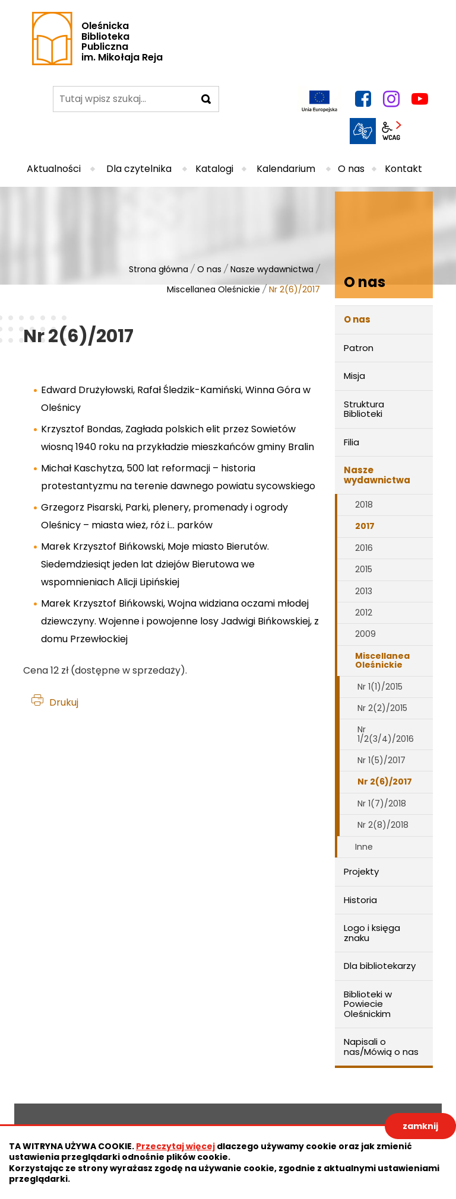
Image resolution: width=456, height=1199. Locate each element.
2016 (364, 548)
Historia (360, 900)
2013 (363, 591)
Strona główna (158, 269)
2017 (365, 526)
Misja (354, 375)
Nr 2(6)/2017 (384, 781)
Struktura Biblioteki (364, 409)
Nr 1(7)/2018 (381, 803)
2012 (363, 612)
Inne (364, 847)
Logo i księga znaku (372, 932)
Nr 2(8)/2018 (382, 825)
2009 (365, 634)
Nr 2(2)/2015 (382, 708)
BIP (420, 131)
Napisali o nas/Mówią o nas (381, 1046)
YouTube (420, 99)
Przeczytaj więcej (175, 1146)
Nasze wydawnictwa (272, 269)
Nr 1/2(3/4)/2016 (385, 733)
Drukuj (63, 702)
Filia (351, 442)
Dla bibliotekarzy (380, 965)
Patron (358, 348)
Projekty (361, 871)
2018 (364, 505)
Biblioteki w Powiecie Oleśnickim (368, 1004)
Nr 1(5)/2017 (381, 760)
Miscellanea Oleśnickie (213, 289)
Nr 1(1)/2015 (380, 687)
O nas (209, 269)
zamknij (420, 1126)
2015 (363, 569)
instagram (391, 99)
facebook (363, 99)
